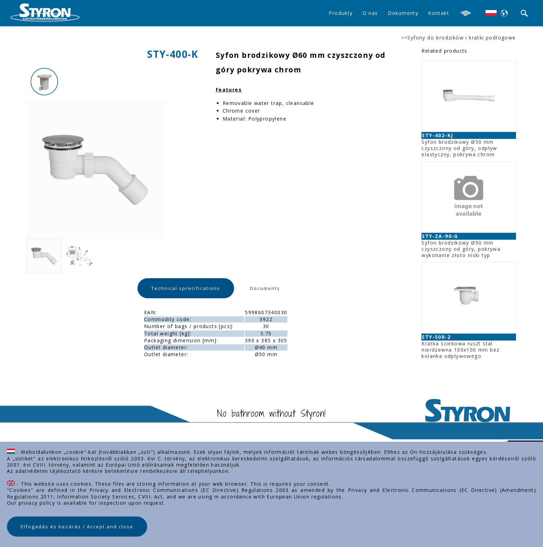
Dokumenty (403, 13)
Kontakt (438, 13)
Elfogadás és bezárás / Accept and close (77, 526)
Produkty (341, 13)
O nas (370, 13)
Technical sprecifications (185, 288)
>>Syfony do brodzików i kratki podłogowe (458, 38)
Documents (265, 288)
